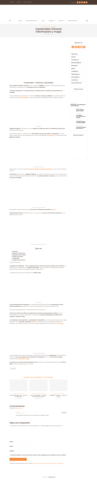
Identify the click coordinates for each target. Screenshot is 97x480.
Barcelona (16, 393)
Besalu (33, 393)
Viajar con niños (27, 2)
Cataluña (13, 368)
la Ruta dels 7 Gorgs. (24, 358)
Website (12, 451)
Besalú (52, 135)
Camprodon (44, 26)
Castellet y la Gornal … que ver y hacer (58, 396)
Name (11, 441)
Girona (54, 26)
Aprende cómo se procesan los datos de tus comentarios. (48, 463)
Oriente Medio (72, 20)
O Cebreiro (74, 71)
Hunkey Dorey (51, 477)
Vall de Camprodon (23, 97)
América (51, 20)
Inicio (20, 20)
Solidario (19, 2)
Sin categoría (75, 77)
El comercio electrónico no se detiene (80, 116)
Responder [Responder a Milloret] (64, 412)
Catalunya (49, 26)
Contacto (12, 2)
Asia (43, 20)
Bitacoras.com (18, 408)
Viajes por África (31, 20)
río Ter (54, 209)
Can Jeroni (60, 323)
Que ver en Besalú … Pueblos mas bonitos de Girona (38, 396)
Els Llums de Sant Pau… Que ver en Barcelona (18, 396)
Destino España (76, 62)
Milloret (18, 411)
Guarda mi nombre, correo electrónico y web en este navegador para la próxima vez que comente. (38, 455)
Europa (61, 20)
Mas (73, 68)
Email (11, 446)
